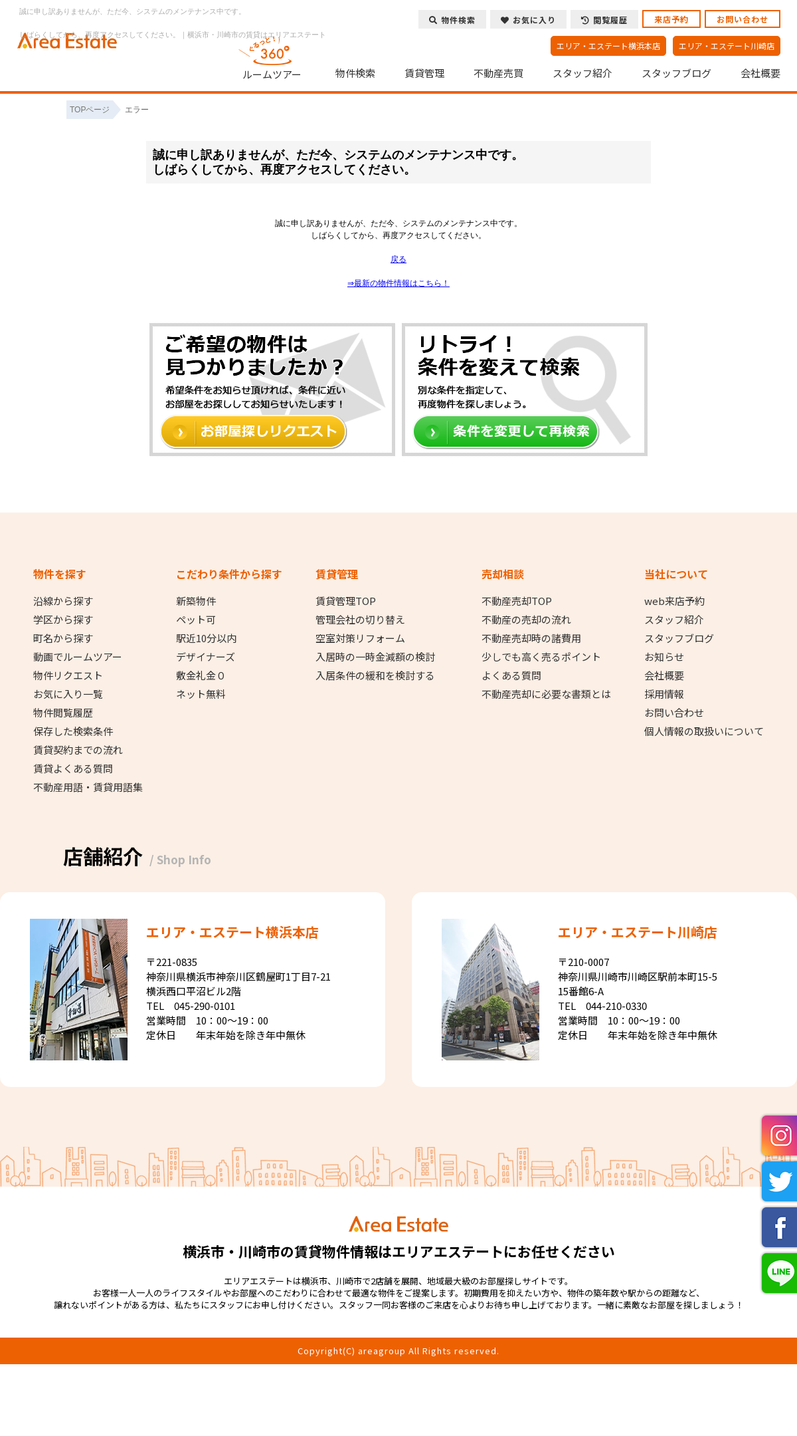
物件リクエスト (68, 675)
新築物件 (196, 601)
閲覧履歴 (604, 19)
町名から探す (63, 638)
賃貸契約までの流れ (78, 750)
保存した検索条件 (73, 731)
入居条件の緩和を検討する (375, 675)
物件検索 (355, 73)
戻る (398, 259)
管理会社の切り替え (360, 620)
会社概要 (760, 73)
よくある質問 (511, 675)
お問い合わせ (742, 19)
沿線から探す (63, 601)
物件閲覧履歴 (63, 713)
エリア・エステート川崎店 (726, 45)
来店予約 (671, 19)
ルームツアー (272, 55)
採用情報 (664, 694)
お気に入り (528, 19)
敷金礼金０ (201, 675)
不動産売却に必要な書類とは (546, 694)
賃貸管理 (424, 73)
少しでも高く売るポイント (541, 657)
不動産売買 (498, 73)
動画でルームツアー (77, 657)
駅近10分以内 (206, 638)
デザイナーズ (205, 657)
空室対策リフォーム (360, 638)
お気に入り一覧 (68, 694)
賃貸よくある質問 (73, 769)
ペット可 (196, 620)
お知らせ (664, 657)
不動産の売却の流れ (526, 620)
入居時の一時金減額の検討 (375, 657)
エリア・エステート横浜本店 (608, 45)
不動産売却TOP (517, 601)
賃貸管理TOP (345, 601)
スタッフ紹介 (582, 73)
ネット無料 (201, 694)
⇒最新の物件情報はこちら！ (398, 283)
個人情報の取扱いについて (704, 731)
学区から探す (63, 620)
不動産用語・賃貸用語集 (88, 787)
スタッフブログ (676, 73)
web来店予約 (674, 601)
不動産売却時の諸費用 (531, 638)
